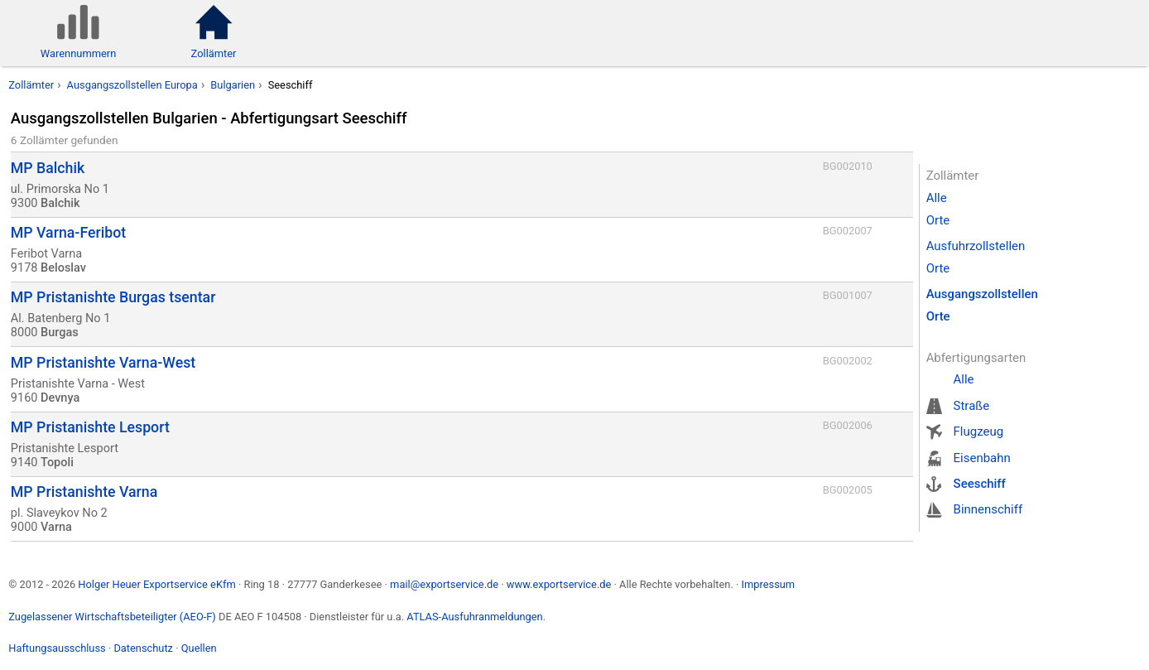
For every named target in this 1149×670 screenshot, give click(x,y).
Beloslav (63, 268)
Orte (938, 220)
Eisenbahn (982, 458)
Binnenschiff (988, 509)
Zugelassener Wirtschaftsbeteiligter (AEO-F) (112, 616)
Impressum (768, 584)
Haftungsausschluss (56, 648)
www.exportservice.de (559, 584)
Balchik (60, 203)
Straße (972, 405)
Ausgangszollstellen (982, 294)
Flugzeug (978, 431)
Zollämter (31, 85)
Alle (936, 197)
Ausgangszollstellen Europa (132, 85)
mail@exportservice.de (444, 584)
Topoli (57, 463)
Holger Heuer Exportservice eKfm (156, 584)
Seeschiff (980, 483)
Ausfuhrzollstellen (976, 246)
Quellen (199, 648)
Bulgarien (232, 85)
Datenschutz (143, 648)
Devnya (60, 398)
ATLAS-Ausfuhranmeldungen (474, 616)
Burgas (60, 332)
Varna (56, 527)
